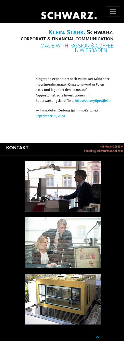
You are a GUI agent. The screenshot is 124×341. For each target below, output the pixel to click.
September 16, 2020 (50, 116)
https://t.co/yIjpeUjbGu (93, 101)
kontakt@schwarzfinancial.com (103, 151)
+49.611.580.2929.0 (111, 146)
